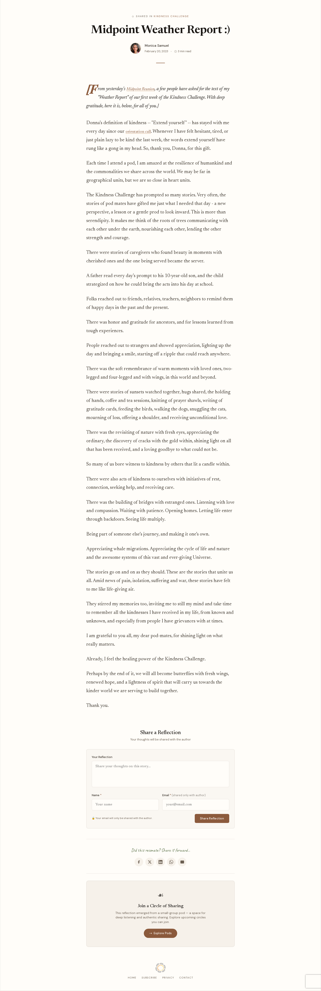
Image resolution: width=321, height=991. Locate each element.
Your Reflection (102, 757)
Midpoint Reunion (143, 89)
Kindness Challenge (171, 16)
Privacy (168, 978)
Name (96, 795)
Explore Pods (160, 933)
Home (132, 978)
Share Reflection (212, 818)
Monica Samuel (157, 45)
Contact (186, 978)
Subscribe (149, 978)
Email (184, 795)
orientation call (141, 131)
